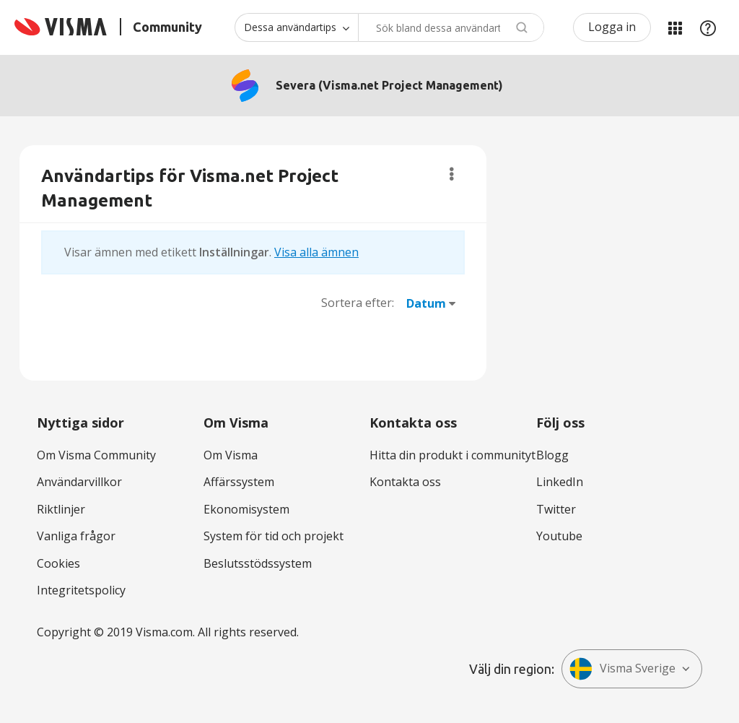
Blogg (552, 455)
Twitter (556, 509)
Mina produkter (674, 27)
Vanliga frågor (76, 536)
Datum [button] (426, 303)
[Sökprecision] (296, 27)
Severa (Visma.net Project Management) (389, 85)
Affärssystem (239, 482)
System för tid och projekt (274, 536)
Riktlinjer (61, 509)
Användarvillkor (79, 482)
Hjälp (708, 27)
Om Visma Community (96, 455)
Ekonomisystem (246, 509)
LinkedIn (559, 482)
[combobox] (451, 27)
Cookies (58, 563)
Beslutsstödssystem (258, 563)
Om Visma (231, 455)
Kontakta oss (405, 482)
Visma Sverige (622, 668)
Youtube (559, 536)
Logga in (612, 27)
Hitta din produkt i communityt (452, 455)
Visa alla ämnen (316, 252)
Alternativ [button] (451, 174)
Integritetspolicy (81, 590)
